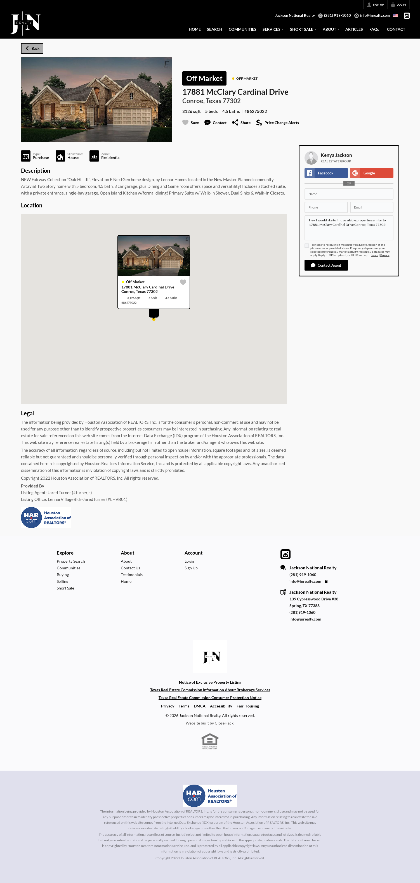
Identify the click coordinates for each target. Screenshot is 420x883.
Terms (374, 255)
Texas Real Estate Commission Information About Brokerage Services (210, 689)
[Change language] (395, 15)
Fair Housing (248, 706)
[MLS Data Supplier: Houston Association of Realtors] (210, 796)
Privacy (385, 255)
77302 (232, 101)
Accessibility (221, 706)
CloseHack (224, 723)
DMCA (200, 706)
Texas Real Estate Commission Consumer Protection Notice (210, 697)
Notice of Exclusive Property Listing (210, 682)
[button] (326, 265)
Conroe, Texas (201, 101)
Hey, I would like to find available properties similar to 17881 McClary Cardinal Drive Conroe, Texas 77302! (349, 227)
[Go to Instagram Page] (407, 16)
